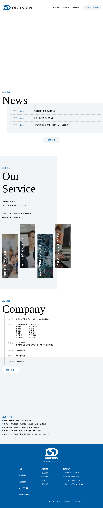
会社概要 (66, 7)
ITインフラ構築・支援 (72, 480)
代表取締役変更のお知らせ (45, 111)
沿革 (43, 480)
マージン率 (23, 488)
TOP (20, 468)
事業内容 (56, 7)
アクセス (45, 484)
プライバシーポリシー (55, 502)
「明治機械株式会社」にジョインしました (51, 125)
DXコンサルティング (71, 473)
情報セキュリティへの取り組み (74, 502)
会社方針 (45, 473)
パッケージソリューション (74, 484)
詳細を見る (10, 370)
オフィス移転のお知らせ (44, 118)
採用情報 (76, 7)
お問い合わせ (92, 7)
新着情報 (22, 475)
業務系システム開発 (71, 476)
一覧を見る (50, 140)
